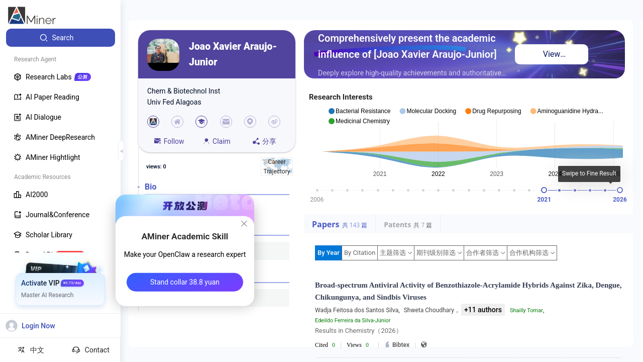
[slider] (544, 190)
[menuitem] (60, 38)
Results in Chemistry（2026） (358, 330)
